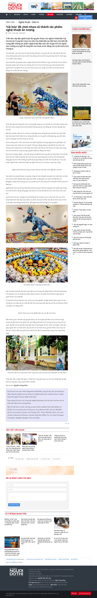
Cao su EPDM (12, 562)
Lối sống (69, 14)
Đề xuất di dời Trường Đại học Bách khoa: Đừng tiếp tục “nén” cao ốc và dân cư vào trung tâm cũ (82, 251)
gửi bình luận (14, 505)
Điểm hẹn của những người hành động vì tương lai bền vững (28, 448)
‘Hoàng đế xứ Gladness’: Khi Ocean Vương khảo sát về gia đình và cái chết (81, 51)
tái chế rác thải (45, 459)
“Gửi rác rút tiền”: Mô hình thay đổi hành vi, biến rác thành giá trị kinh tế (45, 438)
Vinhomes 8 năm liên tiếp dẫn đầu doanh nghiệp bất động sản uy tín (45, 541)
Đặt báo (74, 593)
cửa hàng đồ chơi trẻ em (12, 559)
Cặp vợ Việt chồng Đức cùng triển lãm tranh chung (81, 85)
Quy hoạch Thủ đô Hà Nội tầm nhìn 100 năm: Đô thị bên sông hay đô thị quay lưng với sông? (82, 218)
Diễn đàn (79, 14)
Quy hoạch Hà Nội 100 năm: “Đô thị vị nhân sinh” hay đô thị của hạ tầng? (82, 232)
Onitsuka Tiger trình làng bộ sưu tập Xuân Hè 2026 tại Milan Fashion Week (82, 62)
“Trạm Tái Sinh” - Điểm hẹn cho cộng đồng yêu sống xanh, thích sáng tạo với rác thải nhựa (13, 449)
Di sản (33, 14)
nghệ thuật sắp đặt (32, 459)
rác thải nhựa (19, 459)
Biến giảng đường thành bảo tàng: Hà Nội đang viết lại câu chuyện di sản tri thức (82, 165)
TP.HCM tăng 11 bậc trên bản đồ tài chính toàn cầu (82, 198)
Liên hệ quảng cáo (84, 593)
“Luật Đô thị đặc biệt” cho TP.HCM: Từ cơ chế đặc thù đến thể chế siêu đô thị (82, 158)
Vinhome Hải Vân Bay (63, 559)
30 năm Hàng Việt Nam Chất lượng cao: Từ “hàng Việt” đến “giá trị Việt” (28, 541)
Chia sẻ (67, 423)
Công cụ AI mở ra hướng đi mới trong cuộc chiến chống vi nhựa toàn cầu (60, 438)
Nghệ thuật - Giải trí (28, 22)
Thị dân (41, 14)
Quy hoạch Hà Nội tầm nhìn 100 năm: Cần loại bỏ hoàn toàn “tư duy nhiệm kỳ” (28, 521)
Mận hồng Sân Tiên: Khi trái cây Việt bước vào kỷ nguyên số (82, 192)
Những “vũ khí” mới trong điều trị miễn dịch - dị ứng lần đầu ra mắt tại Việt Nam (12, 521)
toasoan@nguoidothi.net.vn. (41, 585)
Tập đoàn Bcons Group (50, 559)
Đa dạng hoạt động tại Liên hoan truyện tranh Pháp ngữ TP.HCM (45, 521)
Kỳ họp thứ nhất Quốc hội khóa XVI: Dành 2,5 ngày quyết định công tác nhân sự (82, 185)
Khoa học (60, 14)
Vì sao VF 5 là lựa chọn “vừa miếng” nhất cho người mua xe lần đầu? (61, 540)
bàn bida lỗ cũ (74, 559)
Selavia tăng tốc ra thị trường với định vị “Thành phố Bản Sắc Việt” (82, 204)
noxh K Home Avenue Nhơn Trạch (34, 559)
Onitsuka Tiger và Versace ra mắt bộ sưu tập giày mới (61, 532)
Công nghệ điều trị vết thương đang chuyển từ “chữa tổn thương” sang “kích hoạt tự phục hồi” (12, 552)
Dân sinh (17, 14)
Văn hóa (50, 14)
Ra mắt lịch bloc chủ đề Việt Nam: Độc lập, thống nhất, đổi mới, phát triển (81, 123)
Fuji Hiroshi (56, 459)
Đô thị (26, 14)
